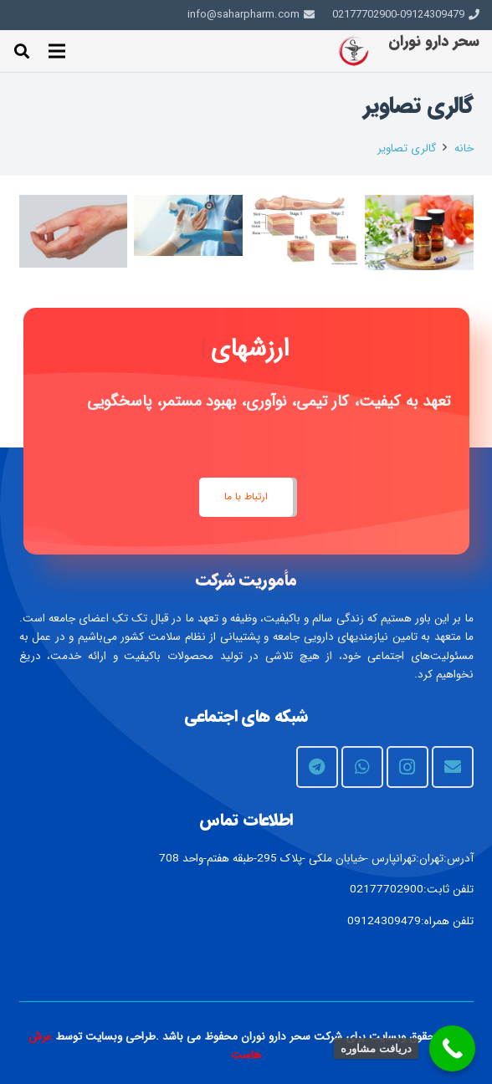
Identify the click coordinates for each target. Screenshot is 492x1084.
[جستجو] (21, 51)
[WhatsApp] (362, 767)
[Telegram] (317, 767)
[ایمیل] (453, 767)
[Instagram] (407, 767)
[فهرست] (56, 51)
